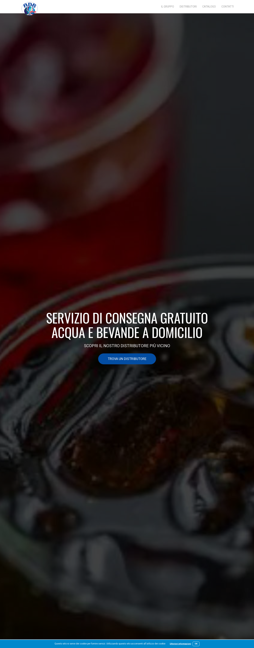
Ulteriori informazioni (180, 644)
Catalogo (209, 6)
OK (196, 644)
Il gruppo (167, 6)
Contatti (227, 6)
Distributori (188, 6)
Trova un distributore (127, 359)
